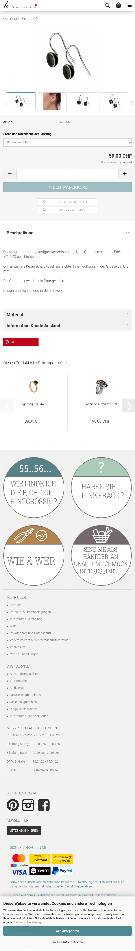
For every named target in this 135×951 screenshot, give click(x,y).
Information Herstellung (26, 619)
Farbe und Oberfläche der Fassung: (27, 134)
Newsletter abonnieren (25, 695)
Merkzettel (17, 688)
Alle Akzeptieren (67, 931)
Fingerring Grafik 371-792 (101, 404)
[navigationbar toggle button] (129, 5)
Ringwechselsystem (23, 709)
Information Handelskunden (29, 716)
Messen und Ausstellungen (32, 728)
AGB (13, 626)
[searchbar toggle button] (107, 5)
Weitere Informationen (67, 942)
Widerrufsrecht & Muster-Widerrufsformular (40, 640)
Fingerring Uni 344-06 (33, 404)
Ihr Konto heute (20, 681)
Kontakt (15, 605)
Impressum (17, 647)
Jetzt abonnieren (23, 830)
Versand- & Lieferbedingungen (30, 612)
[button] (130, 103)
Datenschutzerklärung (27, 922)
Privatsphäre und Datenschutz (31, 633)
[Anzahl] (67, 174)
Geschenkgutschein (23, 702)
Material (15, 314)
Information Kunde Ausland (33, 325)
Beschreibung (20, 232)
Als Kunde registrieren (25, 673)
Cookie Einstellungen (24, 654)
